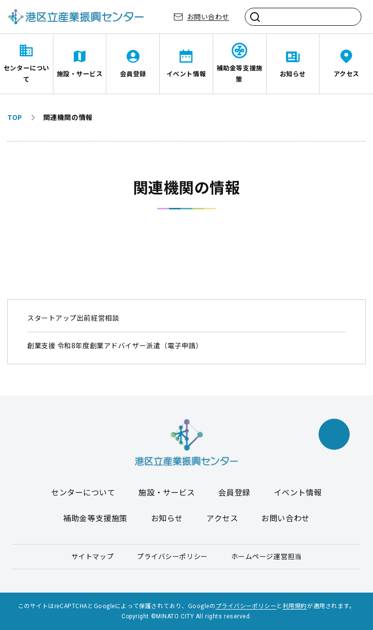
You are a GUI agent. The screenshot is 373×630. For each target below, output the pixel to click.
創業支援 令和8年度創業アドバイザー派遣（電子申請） (115, 345)
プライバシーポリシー (172, 556)
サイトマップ (92, 556)
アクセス (346, 73)
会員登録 (133, 73)
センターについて (26, 73)
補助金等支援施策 (240, 73)
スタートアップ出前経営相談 (73, 318)
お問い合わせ (208, 16)
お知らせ (293, 73)
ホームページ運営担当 (266, 556)
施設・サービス (80, 73)
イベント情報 (186, 73)
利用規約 (295, 605)
